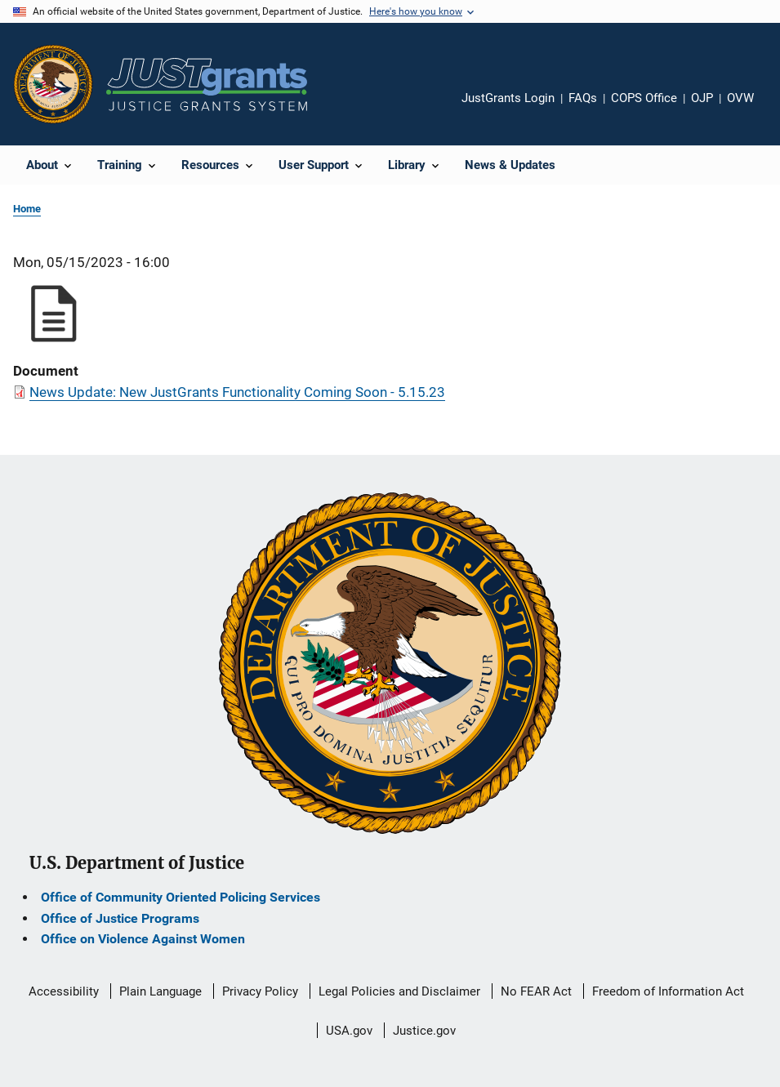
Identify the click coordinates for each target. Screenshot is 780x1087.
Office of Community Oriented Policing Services (180, 897)
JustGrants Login (508, 98)
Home (27, 209)
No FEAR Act (536, 991)
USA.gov (349, 1030)
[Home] (206, 84)
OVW (740, 98)
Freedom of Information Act (668, 991)
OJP (702, 98)
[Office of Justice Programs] (53, 84)
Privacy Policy (260, 991)
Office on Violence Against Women (143, 939)
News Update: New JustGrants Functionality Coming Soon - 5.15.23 (237, 392)
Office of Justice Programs (120, 918)
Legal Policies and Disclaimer (399, 991)
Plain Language (160, 991)
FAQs (582, 98)
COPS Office (644, 98)
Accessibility (64, 991)
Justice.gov (424, 1030)
